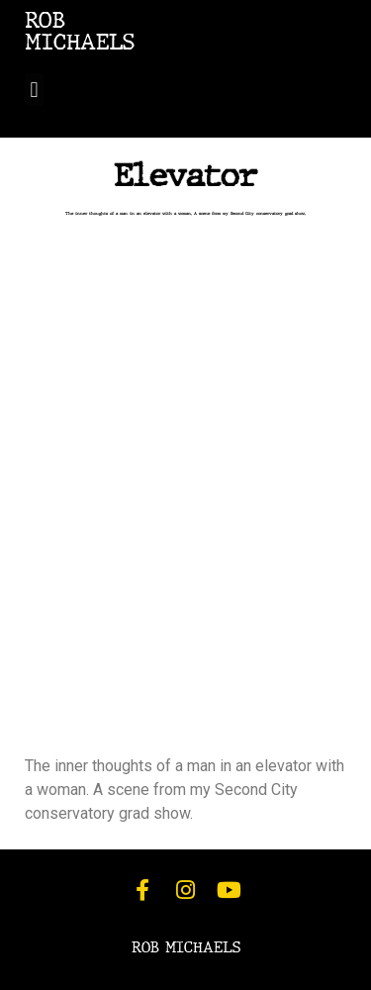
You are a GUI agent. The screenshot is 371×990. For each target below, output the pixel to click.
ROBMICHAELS (80, 31)
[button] (34, 89)
